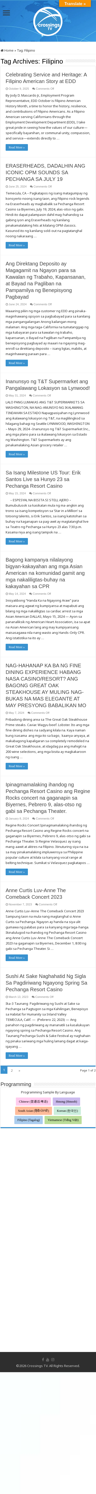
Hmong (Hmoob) (66, 1101)
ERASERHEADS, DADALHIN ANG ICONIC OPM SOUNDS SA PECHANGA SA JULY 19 (45, 172)
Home (7, 50)
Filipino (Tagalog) (28, 1120)
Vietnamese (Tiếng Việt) (63, 1120)
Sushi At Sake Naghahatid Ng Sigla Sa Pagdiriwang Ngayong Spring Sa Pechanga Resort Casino (46, 982)
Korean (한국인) (67, 1111)
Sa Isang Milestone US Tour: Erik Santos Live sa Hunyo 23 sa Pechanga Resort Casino (43, 479)
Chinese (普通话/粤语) (33, 1101)
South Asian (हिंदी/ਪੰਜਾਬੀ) (33, 1111)
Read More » (17, 147)
